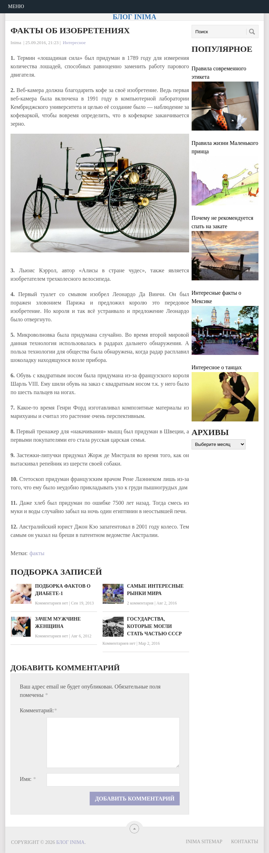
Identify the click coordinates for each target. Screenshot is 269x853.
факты (36, 553)
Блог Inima (134, 17)
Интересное (74, 42)
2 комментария (140, 603)
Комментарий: (38, 710)
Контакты (244, 841)
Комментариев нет (51, 603)
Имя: (28, 779)
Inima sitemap (204, 841)
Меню (16, 6)
